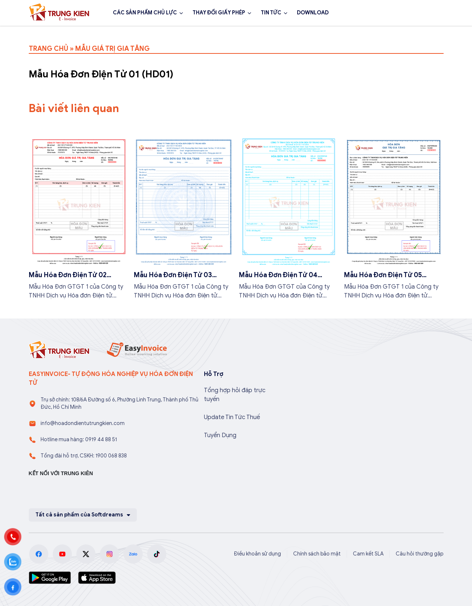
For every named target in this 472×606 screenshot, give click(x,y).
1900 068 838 (371, 13)
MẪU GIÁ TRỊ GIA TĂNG (112, 49)
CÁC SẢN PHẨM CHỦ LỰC (145, 13)
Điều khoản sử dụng (257, 554)
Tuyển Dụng (220, 435)
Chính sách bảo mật (317, 554)
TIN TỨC (271, 13)
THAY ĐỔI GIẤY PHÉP (218, 13)
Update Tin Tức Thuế (232, 417)
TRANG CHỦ (48, 49)
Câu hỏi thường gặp (420, 554)
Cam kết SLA (368, 554)
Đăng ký (423, 13)
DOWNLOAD (313, 13)
